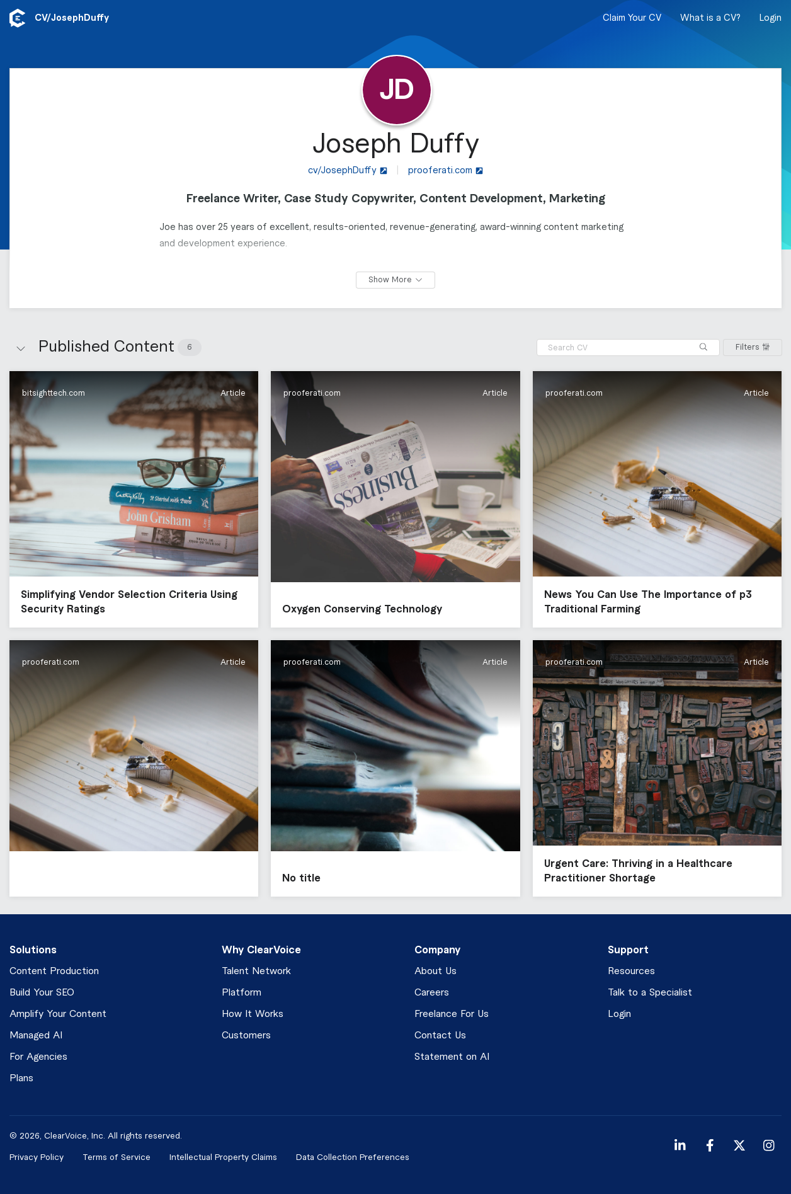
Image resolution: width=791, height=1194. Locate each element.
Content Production (54, 971)
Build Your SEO (41, 992)
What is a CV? (710, 18)
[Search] (703, 347)
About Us (435, 971)
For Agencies (38, 1057)
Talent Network (256, 971)
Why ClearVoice (261, 950)
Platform (241, 992)
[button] (133, 499)
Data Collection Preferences (352, 1157)
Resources (631, 971)
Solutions (33, 950)
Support (628, 950)
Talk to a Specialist (650, 992)
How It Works (252, 1014)
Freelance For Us (451, 1014)
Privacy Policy (36, 1157)
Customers (246, 1035)
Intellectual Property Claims (223, 1157)
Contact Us (440, 1035)
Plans (21, 1078)
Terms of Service (117, 1157)
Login (771, 18)
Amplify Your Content (57, 1014)
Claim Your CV (632, 18)
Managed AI (35, 1035)
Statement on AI (451, 1057)
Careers (431, 992)
